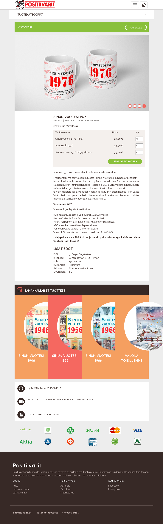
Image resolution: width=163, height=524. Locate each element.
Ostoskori (25, 27)
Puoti (15, 485)
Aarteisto (65, 485)
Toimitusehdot (22, 512)
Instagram (114, 489)
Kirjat (57, 120)
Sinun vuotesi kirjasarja (82, 120)
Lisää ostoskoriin (125, 161)
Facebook (113, 485)
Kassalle (136, 27)
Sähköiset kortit (21, 489)
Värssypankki (20, 492)
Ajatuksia (65, 489)
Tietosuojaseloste (46, 512)
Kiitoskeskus (67, 492)
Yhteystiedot (70, 512)
